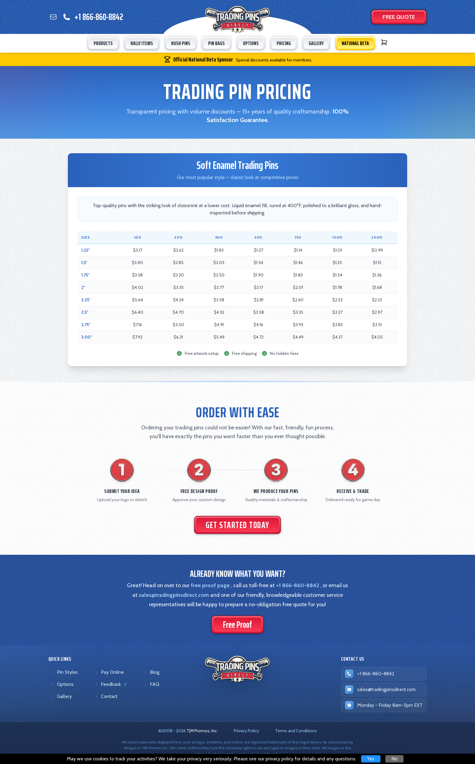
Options (62, 684)
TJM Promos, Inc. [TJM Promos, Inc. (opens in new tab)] (202, 730)
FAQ (151, 684)
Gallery (61, 696)
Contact (106, 696)
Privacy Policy (246, 730)
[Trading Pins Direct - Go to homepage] (237, 669)
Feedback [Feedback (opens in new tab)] (112, 685)
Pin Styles (64, 672)
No (394, 759)
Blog (151, 672)
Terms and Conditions (296, 730)
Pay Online (109, 672)
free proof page (210, 585)
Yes (370, 759)
